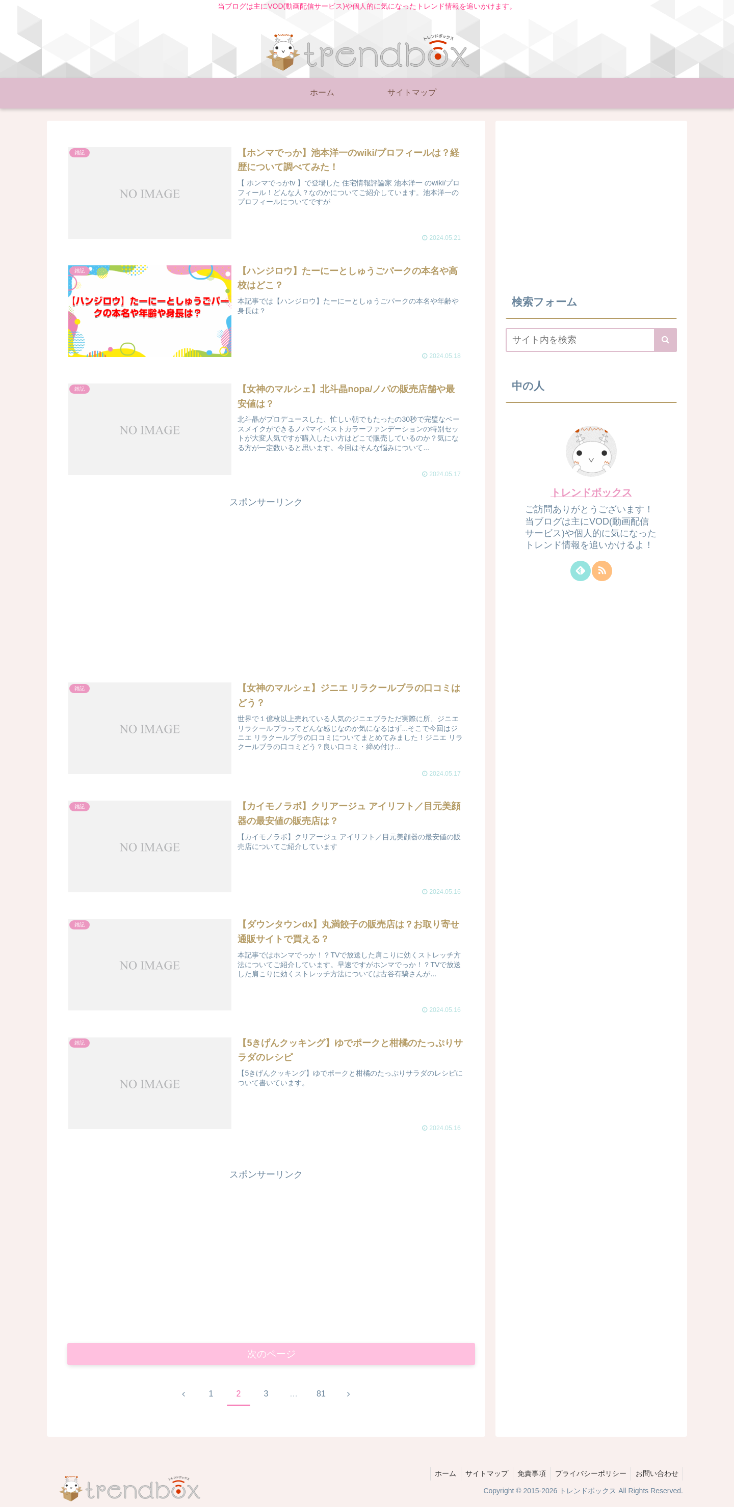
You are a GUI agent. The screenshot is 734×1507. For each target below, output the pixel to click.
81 (321, 1395)
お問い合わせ (656, 1475)
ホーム (438, 1475)
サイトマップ (481, 1475)
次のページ (271, 1355)
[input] (591, 340)
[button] (665, 340)
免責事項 (527, 1475)
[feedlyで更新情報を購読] (580, 571)
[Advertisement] (266, 582)
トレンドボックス (591, 492)
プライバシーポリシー (588, 1475)
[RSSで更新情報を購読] (602, 571)
